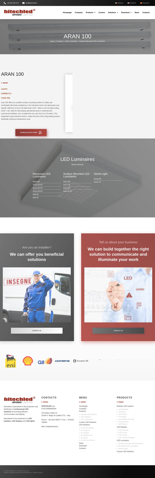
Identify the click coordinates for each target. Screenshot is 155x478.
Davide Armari (15, 472)
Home (52, 41)
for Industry (85, 433)
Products (90, 12)
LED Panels (122, 435)
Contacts (146, 12)
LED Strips (122, 416)
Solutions (113, 12)
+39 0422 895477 (54, 420)
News (137, 12)
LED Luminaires (71, 41)
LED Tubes (122, 414)
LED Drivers (122, 424)
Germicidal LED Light (126, 419)
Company (79, 12)
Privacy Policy (38, 472)
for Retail (84, 438)
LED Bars (121, 412)
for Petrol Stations (87, 428)
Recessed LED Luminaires (128, 446)
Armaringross (26, 472)
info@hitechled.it (51, 426)
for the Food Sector (88, 440)
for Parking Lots (86, 435)
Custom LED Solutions (87, 422)
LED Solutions (84, 425)
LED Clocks (122, 432)
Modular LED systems (89, 414)
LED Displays (86, 417)
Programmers (123, 421)
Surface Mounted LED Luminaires (92, 41)
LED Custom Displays (126, 437)
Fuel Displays (123, 430)
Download (126, 12)
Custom (102, 12)
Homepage (67, 12)
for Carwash (85, 430)
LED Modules (123, 409)
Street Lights (123, 448)
